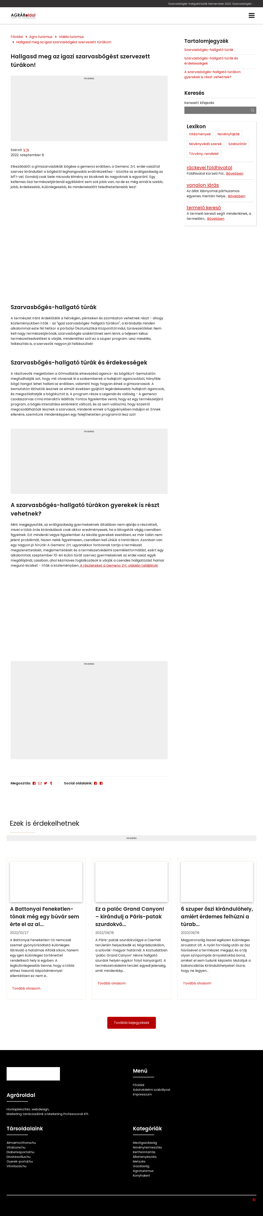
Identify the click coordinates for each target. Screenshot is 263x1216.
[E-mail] (40, 783)
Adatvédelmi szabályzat (151, 1090)
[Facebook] (34, 783)
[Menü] (251, 15)
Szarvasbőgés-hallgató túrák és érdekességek (211, 61)
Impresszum (142, 1094)
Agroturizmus (143, 1171)
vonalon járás (203, 185)
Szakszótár (237, 143)
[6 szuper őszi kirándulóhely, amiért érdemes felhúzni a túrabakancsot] (216, 929)
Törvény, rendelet (204, 153)
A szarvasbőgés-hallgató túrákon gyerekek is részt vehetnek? (212, 74)
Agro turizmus (40, 36)
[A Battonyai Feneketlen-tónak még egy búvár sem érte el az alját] (46, 929)
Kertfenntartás (144, 1152)
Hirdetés (89, 78)
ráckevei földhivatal (209, 167)
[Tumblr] (51, 783)
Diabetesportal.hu (20, 1152)
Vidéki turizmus (71, 36)
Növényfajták (229, 134)
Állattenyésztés (145, 1157)
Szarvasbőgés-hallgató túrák (208, 49)
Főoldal (17, 36)
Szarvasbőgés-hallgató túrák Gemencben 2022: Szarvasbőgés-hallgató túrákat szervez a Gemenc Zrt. (211, 4)
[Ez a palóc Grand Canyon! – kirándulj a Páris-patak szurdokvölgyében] (131, 929)
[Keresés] (252, 110)
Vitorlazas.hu (16, 1166)
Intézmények (200, 134)
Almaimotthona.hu (21, 1143)
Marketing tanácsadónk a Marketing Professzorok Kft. (48, 1114)
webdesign (40, 1109)
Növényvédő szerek (205, 143)
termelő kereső (204, 208)
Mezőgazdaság (145, 1143)
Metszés (139, 1161)
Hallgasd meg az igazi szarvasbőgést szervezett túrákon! (63, 42)
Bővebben (234, 173)
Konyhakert (141, 1175)
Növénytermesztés (147, 1147)
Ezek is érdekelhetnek (44, 823)
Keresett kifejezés (199, 102)
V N (26, 149)
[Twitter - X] (45, 783)
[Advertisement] (89, 110)
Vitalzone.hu (16, 1147)
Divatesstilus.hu (19, 1157)
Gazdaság (141, 1166)
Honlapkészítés (18, 1109)
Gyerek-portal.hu (20, 1161)
